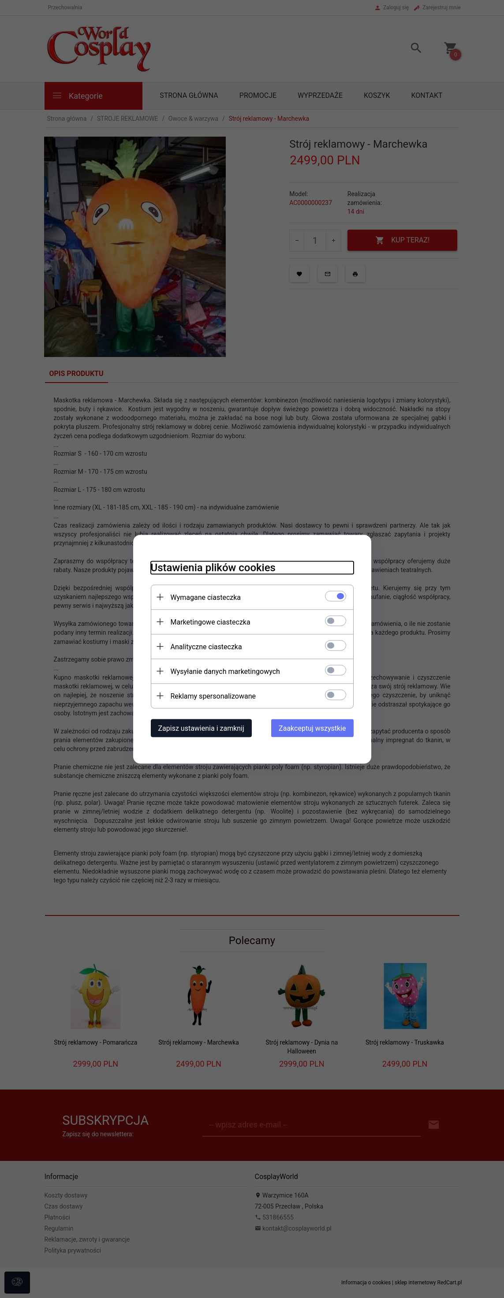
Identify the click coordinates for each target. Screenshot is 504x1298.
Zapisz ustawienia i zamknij (201, 728)
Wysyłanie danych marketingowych (225, 671)
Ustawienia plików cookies (213, 567)
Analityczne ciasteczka (206, 646)
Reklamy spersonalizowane (213, 696)
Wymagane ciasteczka (206, 597)
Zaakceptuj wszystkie (312, 728)
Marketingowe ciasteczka (210, 621)
